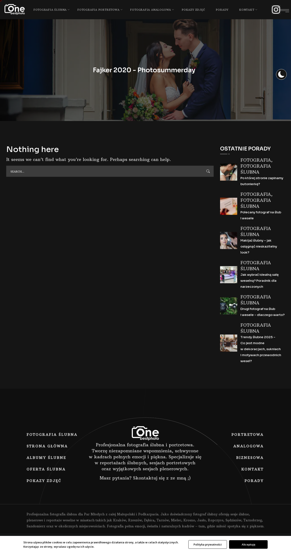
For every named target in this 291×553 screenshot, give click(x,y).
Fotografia (255, 160)
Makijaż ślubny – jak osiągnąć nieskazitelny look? (258, 246)
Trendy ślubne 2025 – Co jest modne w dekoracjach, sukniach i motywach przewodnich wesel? (260, 349)
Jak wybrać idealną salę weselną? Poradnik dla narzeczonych (259, 281)
